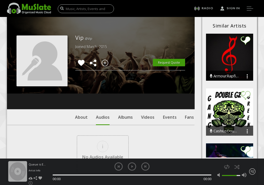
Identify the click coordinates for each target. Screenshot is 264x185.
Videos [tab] (147, 86)
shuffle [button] (237, 167)
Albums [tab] (125, 86)
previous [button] (118, 166)
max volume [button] (244, 175)
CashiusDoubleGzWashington (224, 131)
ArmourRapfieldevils (224, 76)
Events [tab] (170, 86)
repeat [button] (227, 167)
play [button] (132, 166)
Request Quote (169, 62)
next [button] (145, 166)
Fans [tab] (189, 86)
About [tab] (81, 86)
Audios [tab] (103, 88)
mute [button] (220, 175)
